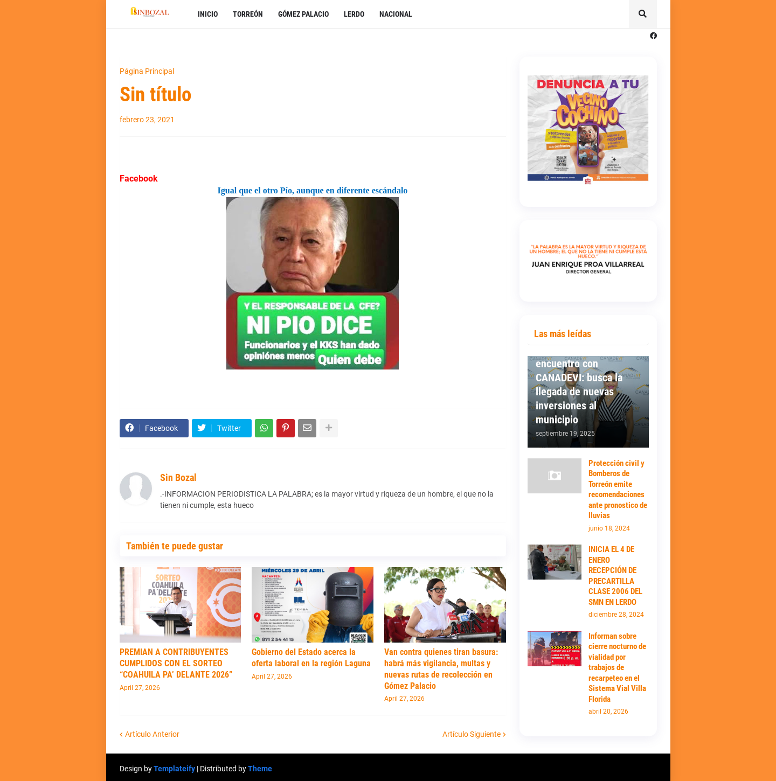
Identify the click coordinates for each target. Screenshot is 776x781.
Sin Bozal (178, 477)
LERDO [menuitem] (354, 14)
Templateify (174, 768)
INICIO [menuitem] (208, 14)
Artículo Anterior (152, 734)
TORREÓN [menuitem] (248, 14)
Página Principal (147, 71)
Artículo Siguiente (471, 734)
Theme (260, 768)
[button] (643, 14)
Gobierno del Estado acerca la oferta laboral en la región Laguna (311, 657)
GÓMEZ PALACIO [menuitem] (303, 14)
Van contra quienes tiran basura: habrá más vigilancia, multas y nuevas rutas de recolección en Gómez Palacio (441, 669)
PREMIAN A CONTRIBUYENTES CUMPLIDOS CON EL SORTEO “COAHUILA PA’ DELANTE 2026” (176, 663)
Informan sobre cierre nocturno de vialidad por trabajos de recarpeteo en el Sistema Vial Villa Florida (617, 667)
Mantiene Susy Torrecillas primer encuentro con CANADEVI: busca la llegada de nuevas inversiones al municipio (579, 377)
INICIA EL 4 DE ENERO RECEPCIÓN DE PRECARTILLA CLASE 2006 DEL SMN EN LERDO (615, 576)
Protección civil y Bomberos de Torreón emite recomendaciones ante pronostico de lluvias (617, 489)
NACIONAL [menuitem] (395, 14)
